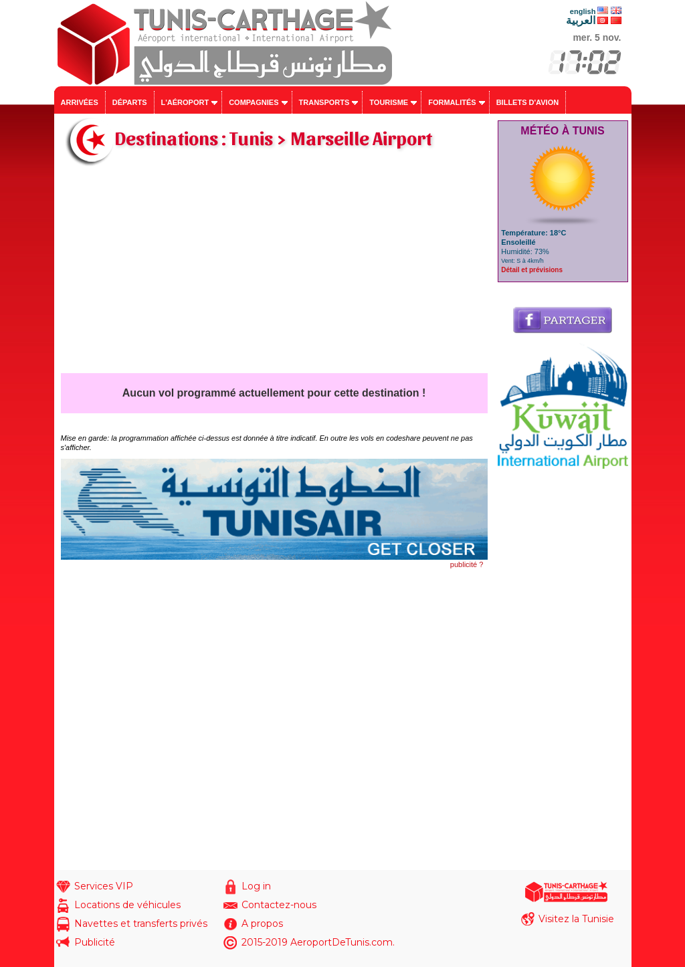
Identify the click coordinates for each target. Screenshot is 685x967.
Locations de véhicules (127, 905)
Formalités (452, 102)
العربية (580, 20)
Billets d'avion (527, 102)
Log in (256, 886)
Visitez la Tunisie (576, 919)
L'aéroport (185, 102)
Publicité (94, 942)
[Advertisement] (274, 272)
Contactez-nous (278, 905)
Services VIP (103, 886)
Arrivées (79, 102)
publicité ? (467, 564)
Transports (324, 102)
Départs (129, 102)
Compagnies (253, 102)
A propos (262, 924)
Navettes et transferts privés (140, 924)
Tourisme (388, 102)
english (583, 11)
